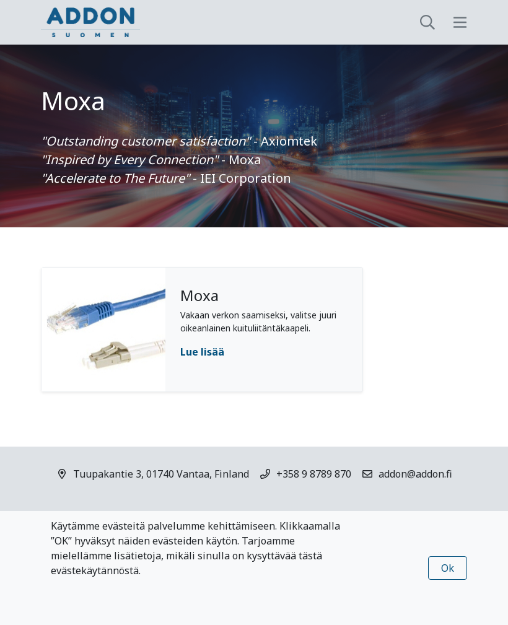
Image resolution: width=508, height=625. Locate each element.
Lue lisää (202, 352)
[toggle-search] (427, 22)
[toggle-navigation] (460, 22)
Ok (447, 568)
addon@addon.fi (415, 474)
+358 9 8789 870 (313, 474)
